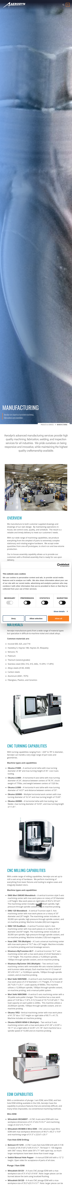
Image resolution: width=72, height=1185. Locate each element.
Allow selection (35, 618)
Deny (13, 618)
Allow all (58, 618)
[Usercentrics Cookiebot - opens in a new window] (58, 565)
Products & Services (47, 424)
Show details (59, 611)
